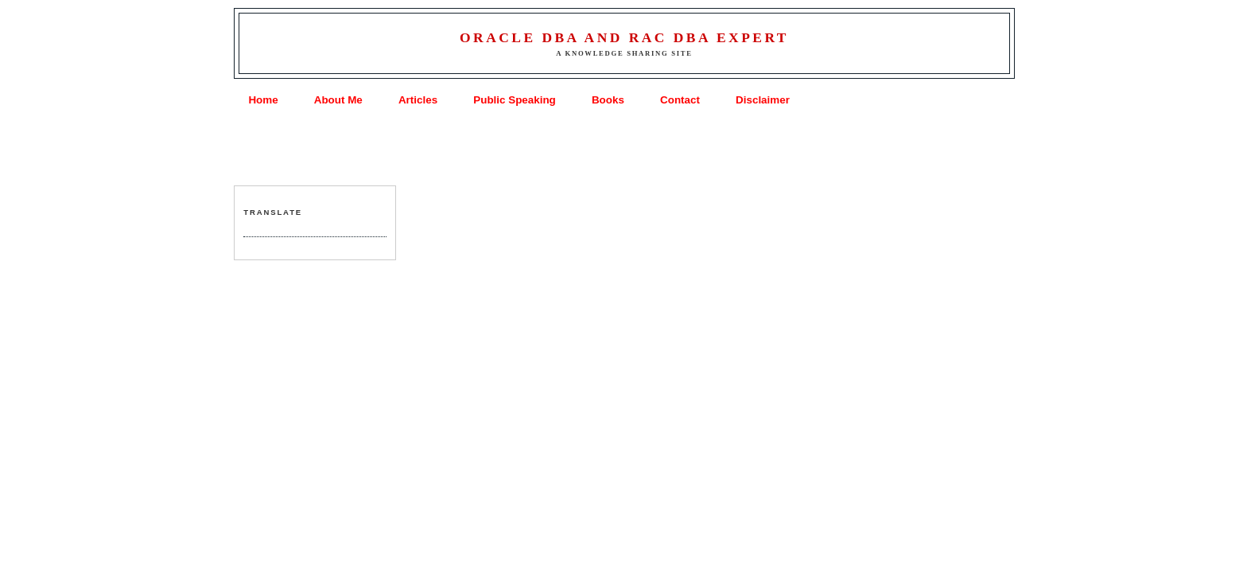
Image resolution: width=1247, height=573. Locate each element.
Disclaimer (763, 100)
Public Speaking (514, 100)
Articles (417, 100)
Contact (680, 100)
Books (608, 100)
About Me (338, 100)
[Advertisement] (623, 148)
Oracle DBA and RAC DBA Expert (624, 37)
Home (263, 100)
